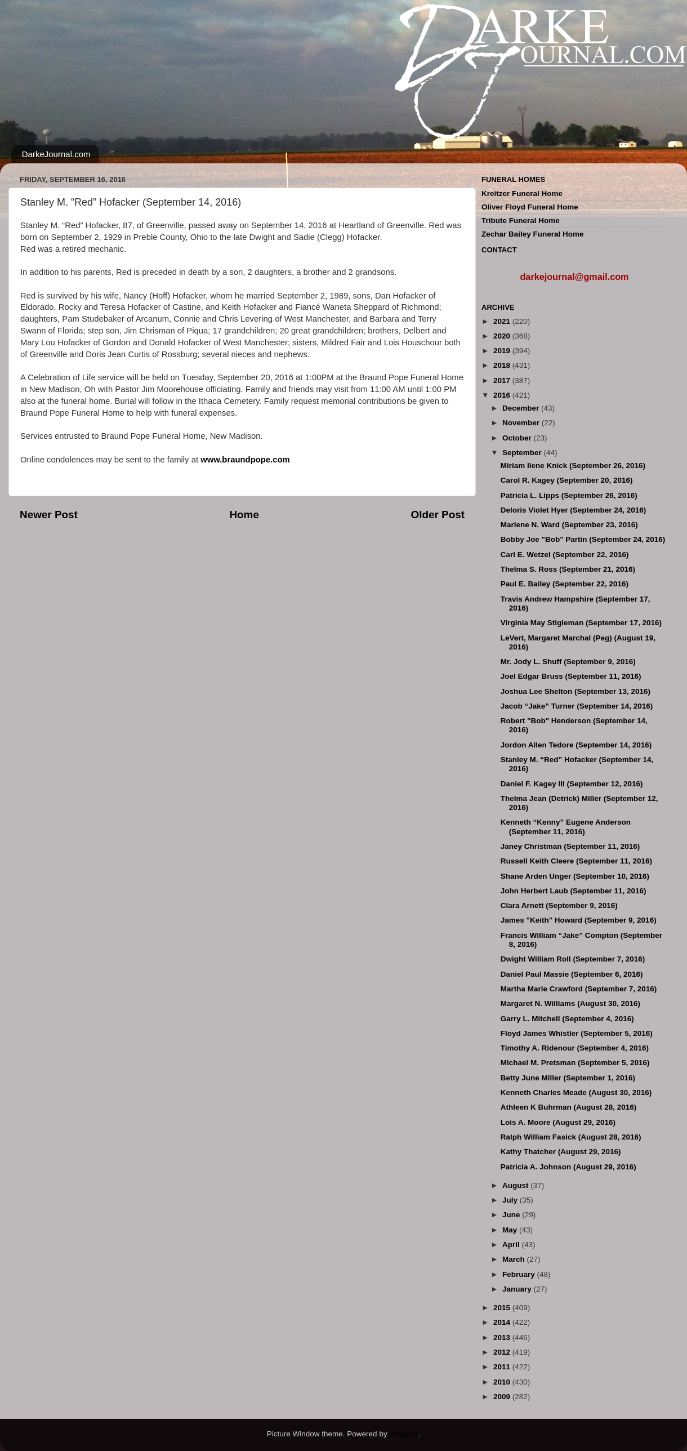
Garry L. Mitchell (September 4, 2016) (567, 1018)
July (511, 1200)
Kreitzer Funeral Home (522, 193)
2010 (502, 1382)
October (518, 438)
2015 (502, 1307)
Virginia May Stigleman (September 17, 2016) (581, 622)
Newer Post (49, 514)
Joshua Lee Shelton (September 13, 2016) (575, 691)
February (519, 1274)
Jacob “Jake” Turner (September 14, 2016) (577, 706)
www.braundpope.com (245, 459)
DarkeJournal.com (56, 154)
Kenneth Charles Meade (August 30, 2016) (576, 1092)
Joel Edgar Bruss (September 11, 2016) (571, 676)
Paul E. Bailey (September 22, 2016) (564, 584)
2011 (502, 1367)
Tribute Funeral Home (520, 220)
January (518, 1289)
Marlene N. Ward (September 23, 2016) (569, 524)
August (516, 1185)
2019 (502, 350)
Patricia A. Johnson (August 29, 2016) (568, 1167)
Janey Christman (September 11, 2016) (570, 846)
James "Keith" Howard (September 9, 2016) (579, 920)
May (510, 1230)
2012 (502, 1352)
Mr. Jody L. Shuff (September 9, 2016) (568, 661)
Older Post (438, 514)
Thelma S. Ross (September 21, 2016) (568, 569)
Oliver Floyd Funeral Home (529, 207)
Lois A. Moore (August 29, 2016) (558, 1122)
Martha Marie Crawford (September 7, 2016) (579, 989)
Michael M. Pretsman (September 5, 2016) (575, 1062)
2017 (502, 380)
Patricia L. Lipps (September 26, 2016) (569, 495)
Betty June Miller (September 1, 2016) (568, 1078)
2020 (502, 336)
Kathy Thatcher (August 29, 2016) (561, 1151)
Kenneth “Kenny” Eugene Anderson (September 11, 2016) (566, 826)
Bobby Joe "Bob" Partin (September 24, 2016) (583, 539)
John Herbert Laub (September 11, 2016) (573, 891)
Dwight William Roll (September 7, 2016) (573, 959)
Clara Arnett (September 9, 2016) (559, 905)
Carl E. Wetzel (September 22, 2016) (565, 554)
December (521, 408)
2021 (502, 321)
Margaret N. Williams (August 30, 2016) (570, 1003)
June (512, 1214)
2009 (502, 1396)
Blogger (403, 1434)
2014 (502, 1322)
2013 (502, 1337)
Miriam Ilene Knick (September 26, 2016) (573, 465)
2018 (502, 365)
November (522, 423)
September (523, 452)
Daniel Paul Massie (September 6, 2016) (572, 974)
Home (243, 514)
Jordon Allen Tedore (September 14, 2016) (576, 745)
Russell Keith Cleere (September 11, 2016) (576, 861)
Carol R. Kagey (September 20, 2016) (567, 480)
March (514, 1259)
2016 (502, 395)
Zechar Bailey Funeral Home (532, 234)
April (512, 1244)
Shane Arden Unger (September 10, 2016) (575, 876)
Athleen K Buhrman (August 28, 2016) (569, 1107)
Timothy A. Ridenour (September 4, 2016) (575, 1048)
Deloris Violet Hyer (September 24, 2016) (573, 510)
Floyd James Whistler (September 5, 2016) (577, 1033)
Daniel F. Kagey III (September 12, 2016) (572, 784)
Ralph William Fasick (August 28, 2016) (571, 1137)
